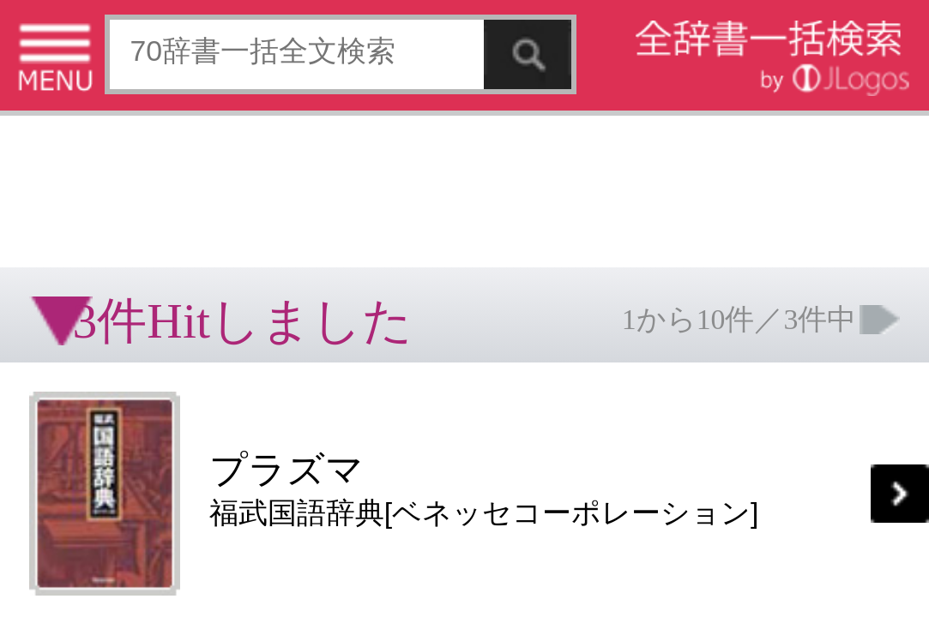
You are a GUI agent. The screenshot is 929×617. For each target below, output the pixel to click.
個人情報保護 (147, 423)
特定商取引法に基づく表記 (60, 423)
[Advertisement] (137, 55)
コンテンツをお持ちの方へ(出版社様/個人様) (99, 435)
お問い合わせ (209, 423)
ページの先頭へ (211, 477)
